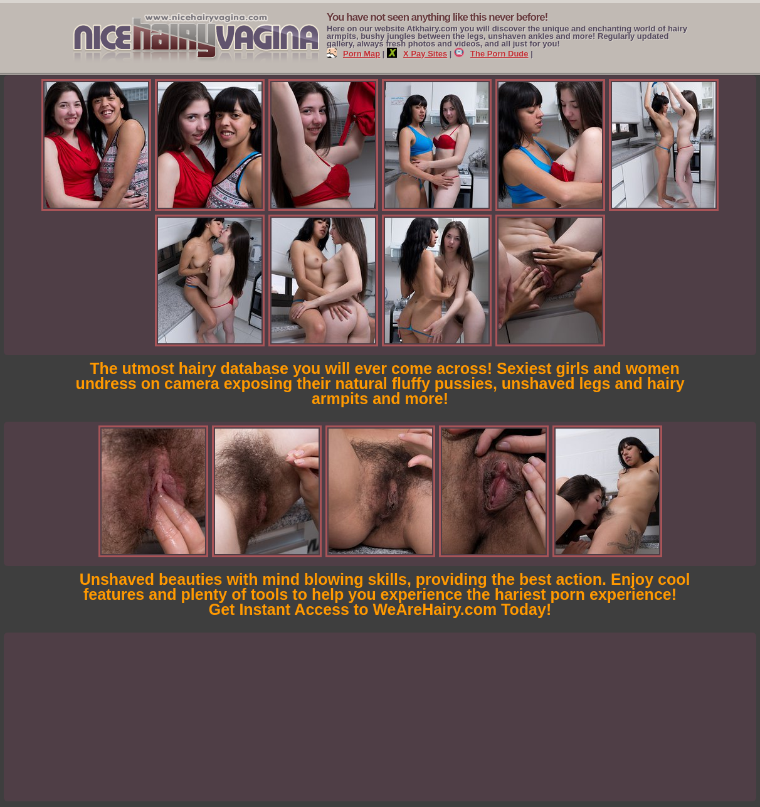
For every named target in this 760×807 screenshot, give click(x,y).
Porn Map (353, 53)
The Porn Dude (491, 53)
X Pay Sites (417, 53)
